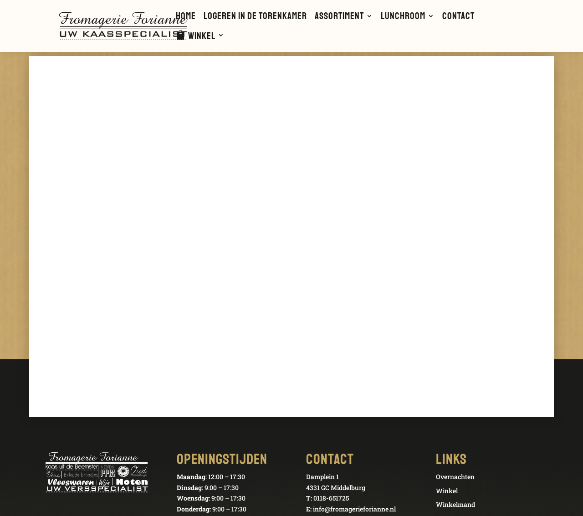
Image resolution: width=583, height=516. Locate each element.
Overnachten (455, 476)
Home (186, 17)
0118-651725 (331, 498)
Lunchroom (403, 17)
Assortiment (339, 17)
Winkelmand (455, 504)
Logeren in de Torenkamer (255, 17)
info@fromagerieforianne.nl (354, 509)
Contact (458, 17)
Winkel (201, 37)
